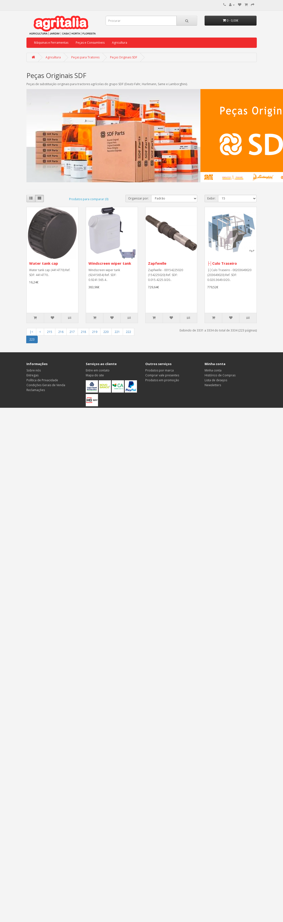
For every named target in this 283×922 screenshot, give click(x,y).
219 (94, 332)
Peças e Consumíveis (90, 42)
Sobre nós (33, 370)
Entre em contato (98, 370)
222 (128, 332)
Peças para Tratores (85, 57)
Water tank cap (43, 263)
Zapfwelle (157, 263)
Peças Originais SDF (123, 57)
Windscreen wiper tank (109, 263)
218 (83, 332)
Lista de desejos (216, 380)
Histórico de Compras (220, 375)
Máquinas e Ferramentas (51, 42)
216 (60, 332)
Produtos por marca (159, 370)
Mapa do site (95, 375)
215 (49, 332)
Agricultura (119, 42)
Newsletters (213, 385)
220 (106, 332)
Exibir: (211, 198)
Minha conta (213, 370)
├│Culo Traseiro (222, 263)
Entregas (32, 375)
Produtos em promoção (162, 380)
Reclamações (35, 390)
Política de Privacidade (42, 380)
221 (117, 332)
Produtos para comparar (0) (88, 199)
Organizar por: (138, 198)
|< (31, 332)
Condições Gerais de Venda (45, 385)
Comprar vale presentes (162, 375)
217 (72, 332)
